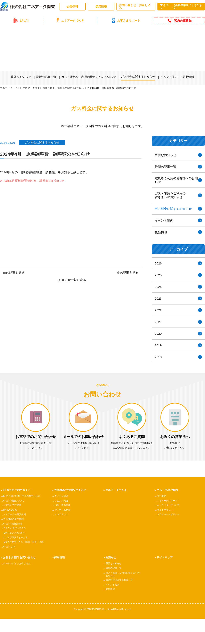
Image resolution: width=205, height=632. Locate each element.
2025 (158, 275)
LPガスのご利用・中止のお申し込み (23, 496)
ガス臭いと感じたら (16, 533)
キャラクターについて (169, 505)
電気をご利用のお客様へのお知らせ (176, 180)
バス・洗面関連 (63, 505)
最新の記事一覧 (46, 76)
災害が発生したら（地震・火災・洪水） (27, 542)
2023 (158, 298)
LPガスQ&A (9, 546)
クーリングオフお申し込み (18, 563)
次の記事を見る (127, 272)
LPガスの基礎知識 (13, 523)
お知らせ (111, 557)
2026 (158, 263)
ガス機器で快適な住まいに (71, 490)
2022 (158, 310)
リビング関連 (62, 500)
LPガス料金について (14, 500)
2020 (158, 333)
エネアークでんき (116, 490)
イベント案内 (169, 76)
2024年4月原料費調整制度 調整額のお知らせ (32, 181)
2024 (158, 286)
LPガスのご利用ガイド (17, 490)
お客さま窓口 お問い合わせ (20, 557)
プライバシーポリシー (169, 514)
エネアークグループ (168, 500)
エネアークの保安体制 (15, 514)
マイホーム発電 (63, 510)
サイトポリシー (165, 510)
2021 (158, 322)
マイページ (181, 6)
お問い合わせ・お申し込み (134, 6)
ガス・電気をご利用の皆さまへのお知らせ (88, 76)
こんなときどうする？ (15, 528)
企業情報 (72, 6)
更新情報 (188, 76)
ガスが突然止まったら (17, 537)
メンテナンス (62, 514)
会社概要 (162, 496)
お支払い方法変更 (13, 505)
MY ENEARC (10, 510)
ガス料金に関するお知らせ (138, 76)
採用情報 (101, 6)
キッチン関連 (62, 496)
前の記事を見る (14, 272)
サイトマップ (165, 557)
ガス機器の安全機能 (14, 519)
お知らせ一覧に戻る (72, 280)
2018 (158, 357)
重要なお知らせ (21, 76)
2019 (158, 345)
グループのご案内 (168, 490)
